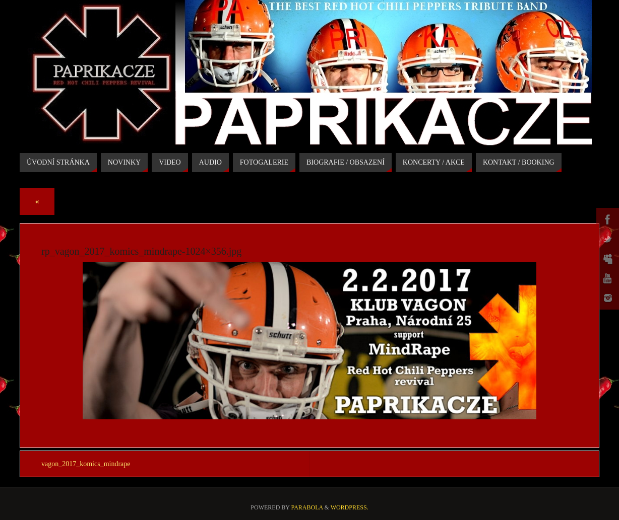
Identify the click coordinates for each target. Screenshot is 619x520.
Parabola (307, 507)
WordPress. (349, 507)
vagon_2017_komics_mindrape (86, 464)
